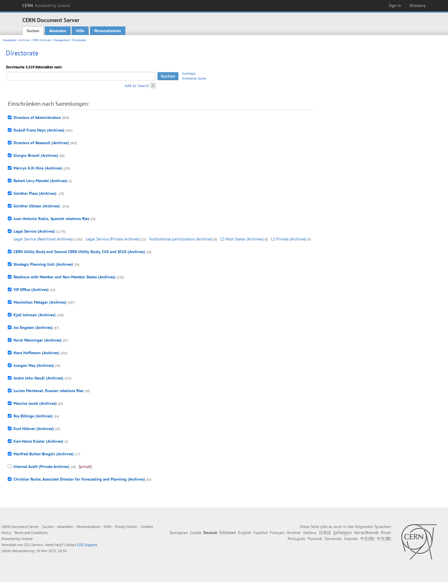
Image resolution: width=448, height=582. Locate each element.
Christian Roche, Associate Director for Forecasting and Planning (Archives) (79, 479)
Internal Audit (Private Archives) (41, 466)
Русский (315, 538)
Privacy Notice (126, 526)
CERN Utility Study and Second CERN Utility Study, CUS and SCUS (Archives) (79, 251)
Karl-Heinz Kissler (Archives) (38, 441)
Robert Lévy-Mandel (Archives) (40, 180)
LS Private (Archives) (289, 239)
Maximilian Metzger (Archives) (40, 302)
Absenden (57, 30)
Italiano (310, 532)
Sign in (395, 5)
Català (195, 532)
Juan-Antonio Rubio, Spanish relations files (51, 218)
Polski (386, 532)
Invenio (27, 538)
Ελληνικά (228, 532)
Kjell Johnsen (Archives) (34, 314)
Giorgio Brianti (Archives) (35, 155)
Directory (418, 5)
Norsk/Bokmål (366, 532)
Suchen (33, 30)
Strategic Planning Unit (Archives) (43, 264)
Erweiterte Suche (194, 78)
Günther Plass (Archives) (35, 193)
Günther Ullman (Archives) (37, 206)
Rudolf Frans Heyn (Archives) (39, 130)
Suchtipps (189, 74)
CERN (46, 5)
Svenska (351, 538)
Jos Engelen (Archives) (33, 327)
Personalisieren (107, 30)
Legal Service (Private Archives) (113, 239)
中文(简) (367, 538)
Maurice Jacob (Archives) (35, 403)
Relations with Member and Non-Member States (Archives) (64, 277)
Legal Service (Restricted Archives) (43, 239)
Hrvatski (294, 532)
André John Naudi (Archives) (38, 378)
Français (277, 532)
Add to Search (137, 85)
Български (179, 532)
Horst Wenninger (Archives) (37, 340)
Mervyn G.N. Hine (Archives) (37, 168)
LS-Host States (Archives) (242, 239)
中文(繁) (384, 538)
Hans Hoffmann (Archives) (36, 352)
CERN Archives (41, 40)
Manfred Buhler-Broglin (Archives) (43, 453)
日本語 (325, 532)
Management (61, 40)
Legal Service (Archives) (34, 231)
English (244, 532)
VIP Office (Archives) (31, 289)
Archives (24, 40)
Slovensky (333, 538)
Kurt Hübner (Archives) (33, 428)
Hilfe (80, 30)
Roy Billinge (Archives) (33, 416)
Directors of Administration (37, 117)
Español (261, 532)
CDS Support (87, 544)
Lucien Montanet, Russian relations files (48, 390)
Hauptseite (9, 40)
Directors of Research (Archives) (41, 142)
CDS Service (33, 544)
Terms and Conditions (30, 532)
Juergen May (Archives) (33, 365)
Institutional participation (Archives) (181, 239)
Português (296, 538)
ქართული (342, 532)
